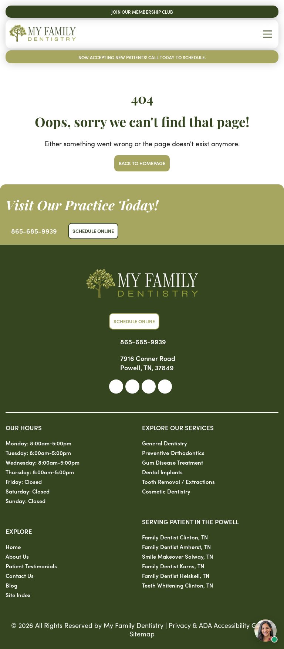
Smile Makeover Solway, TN (177, 556)
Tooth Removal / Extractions (178, 481)
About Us (17, 556)
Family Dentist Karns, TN (173, 566)
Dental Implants (162, 472)
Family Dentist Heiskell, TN (175, 575)
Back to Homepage (142, 163)
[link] (116, 386)
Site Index (18, 595)
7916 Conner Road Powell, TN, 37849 (147, 363)
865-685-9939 (34, 230)
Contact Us (20, 575)
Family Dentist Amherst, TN (176, 547)
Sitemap (142, 633)
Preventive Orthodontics (173, 452)
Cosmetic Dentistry (166, 491)
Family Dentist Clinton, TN (175, 537)
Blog (11, 585)
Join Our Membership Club (142, 12)
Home (13, 547)
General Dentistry (164, 443)
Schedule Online (93, 230)
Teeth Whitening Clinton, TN (177, 585)
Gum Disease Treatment (172, 462)
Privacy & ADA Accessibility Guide (219, 625)
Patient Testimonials (31, 566)
